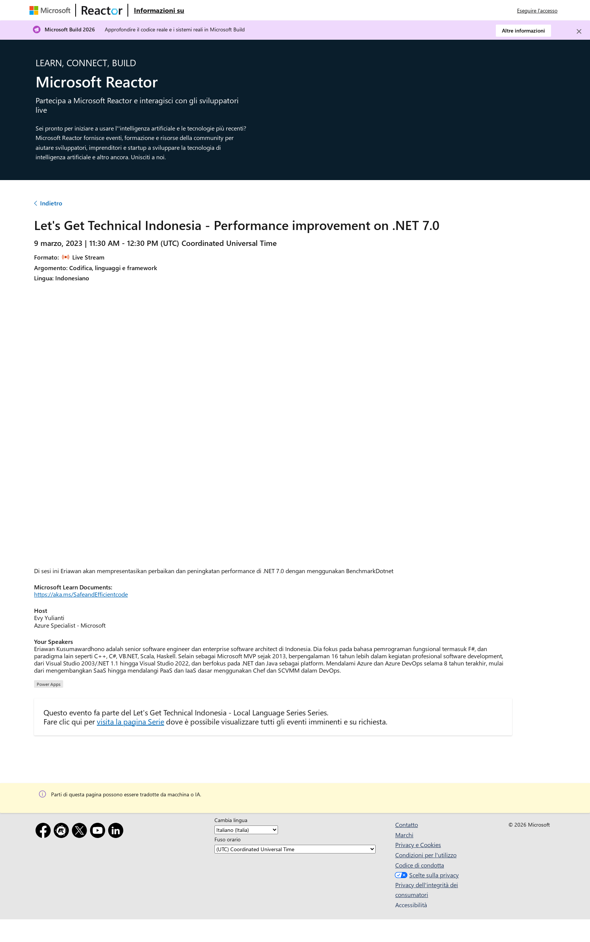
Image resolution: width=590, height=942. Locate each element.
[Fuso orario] (295, 849)
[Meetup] (63, 832)
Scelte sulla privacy (426, 875)
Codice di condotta (419, 865)
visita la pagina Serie (130, 721)
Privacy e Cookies (418, 845)
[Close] (579, 31)
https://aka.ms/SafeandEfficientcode (81, 594)
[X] (81, 832)
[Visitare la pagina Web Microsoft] (51, 10)
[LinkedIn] (117, 832)
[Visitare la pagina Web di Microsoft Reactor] (102, 10)
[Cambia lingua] (246, 829)
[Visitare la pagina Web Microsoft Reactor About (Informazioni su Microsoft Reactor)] (159, 10)
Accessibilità (411, 905)
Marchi (404, 835)
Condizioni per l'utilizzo (425, 855)
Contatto (406, 825)
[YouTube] (99, 832)
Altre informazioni (523, 30)
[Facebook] (45, 832)
